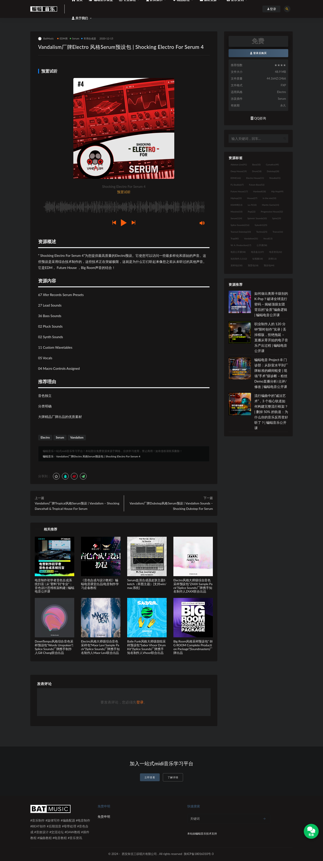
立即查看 (149, 777)
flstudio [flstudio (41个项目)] (274, 178)
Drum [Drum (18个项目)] (257, 171)
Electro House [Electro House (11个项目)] (255, 178)
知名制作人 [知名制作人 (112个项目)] (239, 258)
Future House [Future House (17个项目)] (239, 191)
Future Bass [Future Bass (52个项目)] (256, 184)
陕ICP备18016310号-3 (199, 854)
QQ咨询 (258, 118)
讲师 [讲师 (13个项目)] (272, 258)
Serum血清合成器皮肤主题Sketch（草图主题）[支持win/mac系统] (146, 584)
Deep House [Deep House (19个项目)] (239, 171)
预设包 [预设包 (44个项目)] (269, 265)
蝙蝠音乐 (48, 456)
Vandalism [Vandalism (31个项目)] (251, 238)
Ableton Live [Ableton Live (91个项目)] (239, 164)
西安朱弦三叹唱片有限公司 (139, 854)
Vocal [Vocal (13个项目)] (268, 238)
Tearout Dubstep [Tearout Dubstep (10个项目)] (241, 231)
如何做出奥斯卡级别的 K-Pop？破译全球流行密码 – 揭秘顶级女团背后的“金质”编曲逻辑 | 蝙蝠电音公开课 (271, 304)
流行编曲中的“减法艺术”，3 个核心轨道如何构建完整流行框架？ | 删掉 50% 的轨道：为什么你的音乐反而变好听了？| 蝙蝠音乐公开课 (271, 412)
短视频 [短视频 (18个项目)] (257, 258)
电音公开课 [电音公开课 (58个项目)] (238, 252)
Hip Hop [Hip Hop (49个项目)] (277, 191)
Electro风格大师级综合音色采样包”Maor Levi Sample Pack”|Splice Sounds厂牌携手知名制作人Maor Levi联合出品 (100, 646)
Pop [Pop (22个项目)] (251, 211)
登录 (140, 702)
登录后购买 (258, 53)
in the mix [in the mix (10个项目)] (269, 198)
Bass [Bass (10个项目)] (256, 164)
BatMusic (46, 38)
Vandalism (76, 437)
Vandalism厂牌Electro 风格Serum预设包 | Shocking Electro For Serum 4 (98, 456)
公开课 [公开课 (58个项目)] (262, 245)
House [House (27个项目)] (252, 198)
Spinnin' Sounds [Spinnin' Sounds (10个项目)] (257, 218)
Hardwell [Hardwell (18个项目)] (259, 191)
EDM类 (62, 38)
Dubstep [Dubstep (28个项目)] (273, 171)
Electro (45, 437)
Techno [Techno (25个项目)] (261, 231)
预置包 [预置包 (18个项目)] (253, 265)
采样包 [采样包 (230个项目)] (236, 265)
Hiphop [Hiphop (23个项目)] (236, 198)
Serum (74, 38)
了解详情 (173, 777)
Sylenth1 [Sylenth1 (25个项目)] (261, 225)
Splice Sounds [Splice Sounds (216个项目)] (240, 225)
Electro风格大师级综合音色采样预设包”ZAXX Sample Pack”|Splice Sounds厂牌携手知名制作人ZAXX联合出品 (192, 585)
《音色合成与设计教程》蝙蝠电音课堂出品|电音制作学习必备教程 (100, 584)
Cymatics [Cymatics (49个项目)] (272, 164)
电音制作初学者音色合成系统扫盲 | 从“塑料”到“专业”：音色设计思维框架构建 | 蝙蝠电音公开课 (54, 585)
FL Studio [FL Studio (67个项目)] (237, 184)
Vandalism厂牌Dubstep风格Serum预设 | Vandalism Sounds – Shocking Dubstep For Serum (171, 506)
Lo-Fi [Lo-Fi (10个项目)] (252, 204)
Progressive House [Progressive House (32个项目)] (272, 211)
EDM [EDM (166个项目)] (236, 178)
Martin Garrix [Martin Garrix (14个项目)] (270, 204)
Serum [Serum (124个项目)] (236, 218)
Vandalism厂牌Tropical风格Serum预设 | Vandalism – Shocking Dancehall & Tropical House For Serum (77, 506)
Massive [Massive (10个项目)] (236, 211)
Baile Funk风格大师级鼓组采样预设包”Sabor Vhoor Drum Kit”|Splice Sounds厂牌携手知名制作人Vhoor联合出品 (146, 646)
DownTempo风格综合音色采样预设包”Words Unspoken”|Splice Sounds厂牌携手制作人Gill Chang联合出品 (54, 646)
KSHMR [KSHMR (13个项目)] (236, 204)
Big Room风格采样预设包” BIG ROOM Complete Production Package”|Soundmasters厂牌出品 (193, 646)
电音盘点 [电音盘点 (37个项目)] (257, 252)
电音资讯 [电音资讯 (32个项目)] (275, 252)
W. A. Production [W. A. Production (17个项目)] (241, 245)
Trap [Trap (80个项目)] (235, 238)
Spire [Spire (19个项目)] (276, 218)
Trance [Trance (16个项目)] (278, 231)
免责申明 (104, 816)
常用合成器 (88, 38)
